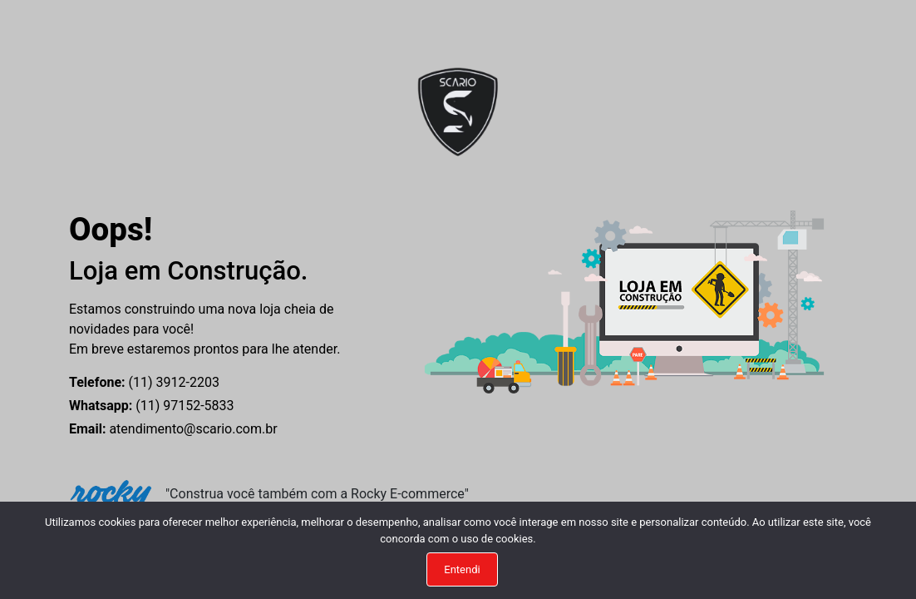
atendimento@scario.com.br (173, 429)
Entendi (462, 569)
